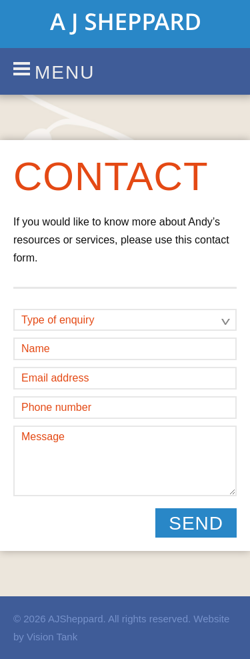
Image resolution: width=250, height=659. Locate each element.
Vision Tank (52, 636)
